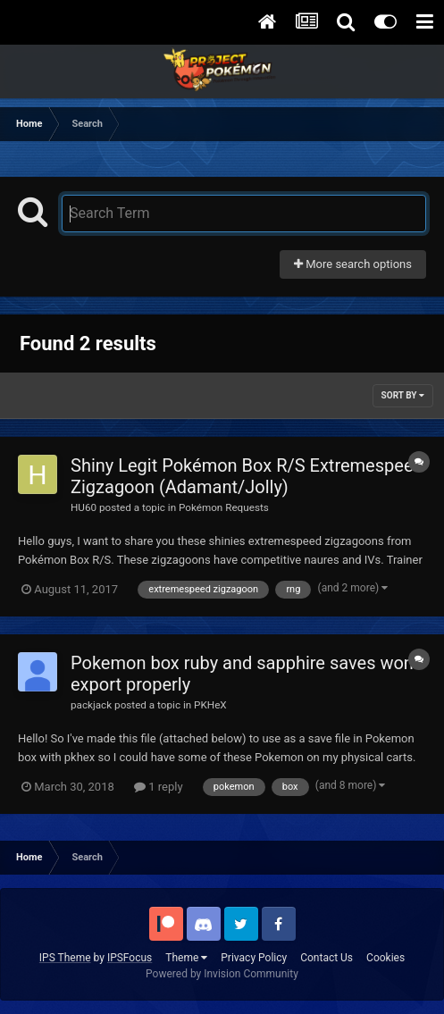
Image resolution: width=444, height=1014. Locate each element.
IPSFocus (129, 957)
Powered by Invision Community (222, 974)
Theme (186, 957)
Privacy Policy (254, 957)
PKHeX (210, 705)
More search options (353, 264)
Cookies (385, 957)
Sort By (402, 395)
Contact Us (326, 957)
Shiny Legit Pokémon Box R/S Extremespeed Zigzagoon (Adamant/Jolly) (247, 476)
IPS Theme (65, 957)
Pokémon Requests (224, 507)
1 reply (158, 786)
